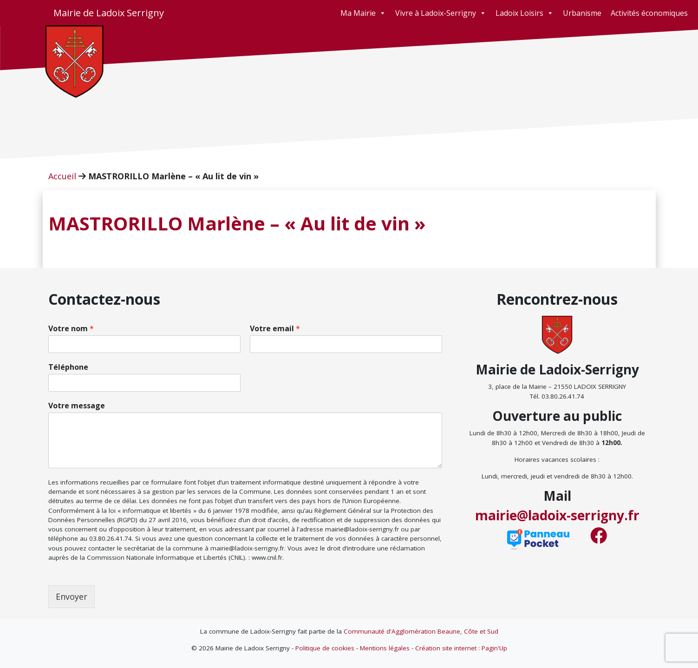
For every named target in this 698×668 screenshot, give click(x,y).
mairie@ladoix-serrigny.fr (557, 515)
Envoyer (71, 596)
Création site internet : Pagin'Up (461, 648)
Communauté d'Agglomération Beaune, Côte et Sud (421, 631)
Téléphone (68, 367)
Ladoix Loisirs (525, 13)
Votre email (275, 329)
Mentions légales (385, 648)
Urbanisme (582, 13)
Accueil (62, 176)
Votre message (76, 406)
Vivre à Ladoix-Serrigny (440, 13)
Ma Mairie (363, 13)
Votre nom (71, 329)
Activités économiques (649, 13)
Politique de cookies (324, 648)
